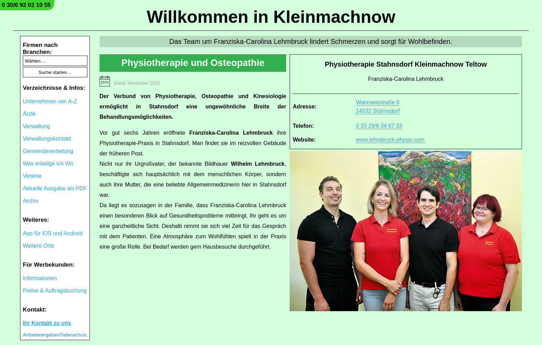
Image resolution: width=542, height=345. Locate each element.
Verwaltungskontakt (47, 139)
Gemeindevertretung (48, 151)
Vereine (32, 176)
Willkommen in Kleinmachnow (271, 17)
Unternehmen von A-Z (50, 101)
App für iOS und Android (53, 233)
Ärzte (29, 114)
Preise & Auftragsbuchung (55, 291)
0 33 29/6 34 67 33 (379, 126)
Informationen (40, 278)
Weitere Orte (38, 246)
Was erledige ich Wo (48, 163)
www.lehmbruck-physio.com (390, 140)
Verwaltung (36, 126)
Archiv (30, 201)
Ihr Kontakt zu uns (47, 323)
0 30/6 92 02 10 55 (26, 5)
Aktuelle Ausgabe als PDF (55, 188)
